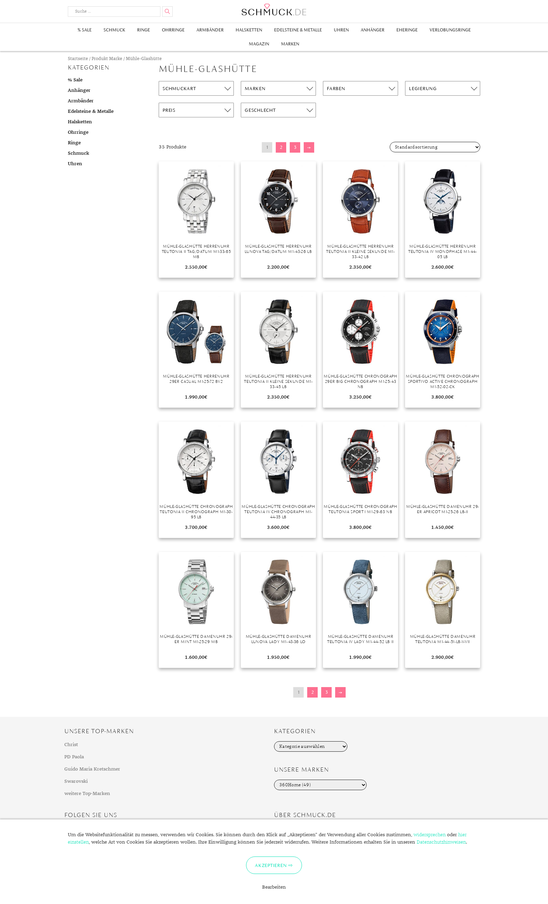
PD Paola (74, 756)
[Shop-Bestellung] (435, 147)
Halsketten (249, 29)
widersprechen (429, 834)
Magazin (259, 43)
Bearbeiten (274, 887)
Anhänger (372, 29)
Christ (71, 744)
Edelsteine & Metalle (298, 29)
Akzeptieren (271, 865)
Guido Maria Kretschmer (92, 769)
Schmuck (114, 29)
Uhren (341, 29)
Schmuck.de (274, 9)
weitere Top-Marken (87, 793)
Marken (290, 43)
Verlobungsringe (450, 29)
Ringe (143, 29)
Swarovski (76, 781)
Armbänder (210, 29)
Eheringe (407, 29)
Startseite (78, 59)
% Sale (85, 29)
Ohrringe (173, 29)
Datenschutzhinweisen (441, 842)
